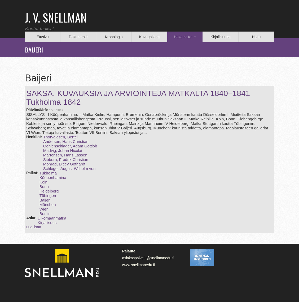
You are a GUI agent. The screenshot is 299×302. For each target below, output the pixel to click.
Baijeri (45, 200)
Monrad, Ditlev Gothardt (64, 164)
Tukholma (48, 173)
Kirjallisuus (47, 222)
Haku (256, 37)
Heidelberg (49, 191)
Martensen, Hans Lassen (65, 155)
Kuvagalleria (149, 37)
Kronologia (114, 37)
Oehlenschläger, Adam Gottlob (70, 146)
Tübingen (47, 195)
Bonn (44, 186)
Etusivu (43, 37)
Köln (43, 182)
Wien (44, 209)
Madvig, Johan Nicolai (62, 150)
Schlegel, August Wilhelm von (69, 168)
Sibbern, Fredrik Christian (65, 159)
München (47, 204)
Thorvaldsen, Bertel (60, 137)
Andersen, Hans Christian (66, 141)
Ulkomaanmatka (52, 218)
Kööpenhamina (52, 177)
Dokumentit (78, 37)
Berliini (45, 213)
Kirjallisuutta (220, 37)
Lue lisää (33, 227)
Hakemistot (185, 37)
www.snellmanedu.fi (138, 265)
